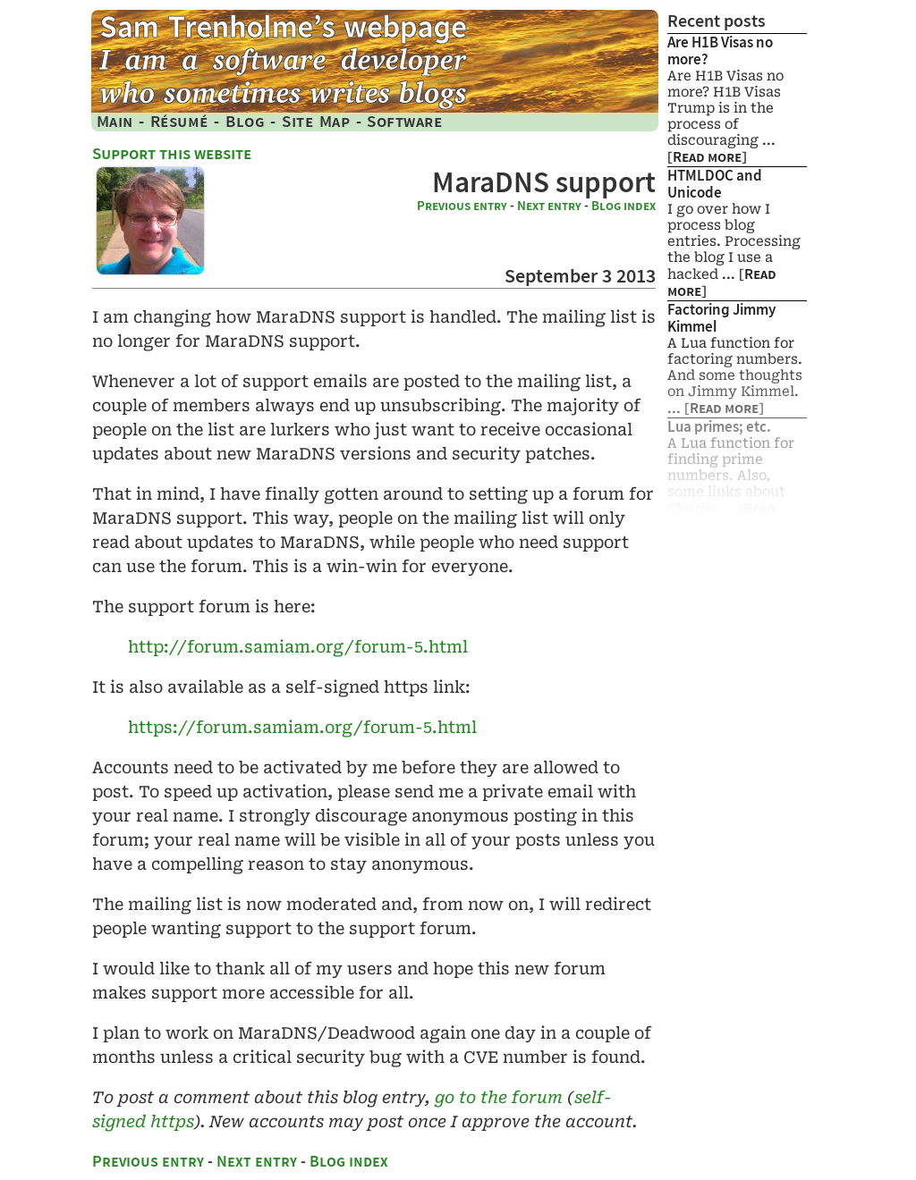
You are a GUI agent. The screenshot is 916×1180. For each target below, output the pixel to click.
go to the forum (499, 1097)
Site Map (316, 121)
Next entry (549, 205)
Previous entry (462, 205)
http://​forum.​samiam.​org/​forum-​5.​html (298, 646)
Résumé (179, 121)
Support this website (171, 153)
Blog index (623, 205)
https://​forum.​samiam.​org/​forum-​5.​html (302, 727)
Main (115, 121)
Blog (245, 121)
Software (404, 121)
